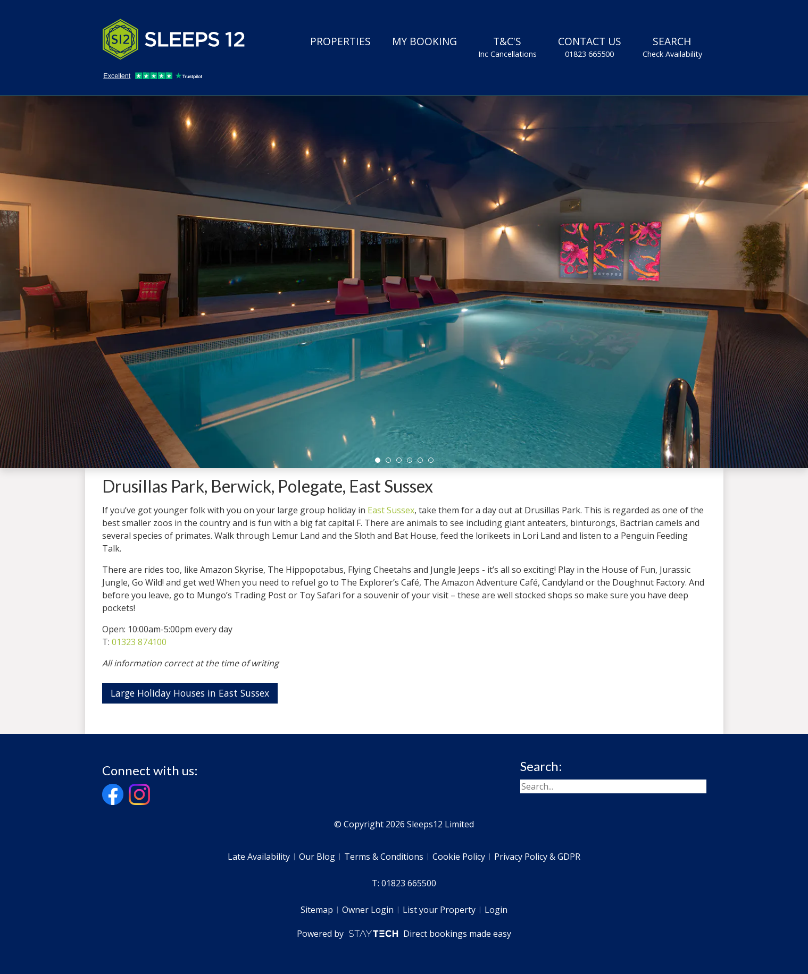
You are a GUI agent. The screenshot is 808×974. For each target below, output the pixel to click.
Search (672, 47)
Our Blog (317, 856)
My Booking (424, 41)
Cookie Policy (458, 856)
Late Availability (259, 856)
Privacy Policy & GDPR (537, 856)
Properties (340, 41)
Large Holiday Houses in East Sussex (190, 693)
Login (496, 910)
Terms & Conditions (383, 856)
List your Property (439, 910)
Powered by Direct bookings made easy (404, 933)
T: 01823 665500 (404, 883)
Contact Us (589, 47)
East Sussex (391, 510)
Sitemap (317, 910)
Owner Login (368, 910)
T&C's (507, 47)
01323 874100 (139, 642)
